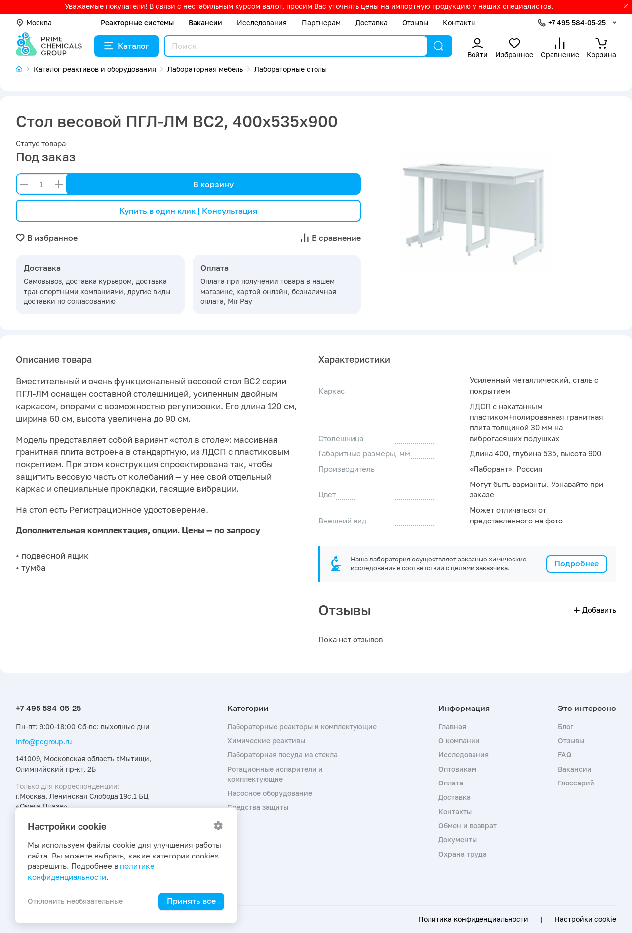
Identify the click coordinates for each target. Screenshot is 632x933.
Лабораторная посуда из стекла (282, 754)
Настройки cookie (585, 919)
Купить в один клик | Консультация (188, 211)
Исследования (262, 22)
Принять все (191, 901)
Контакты (459, 22)
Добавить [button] (595, 609)
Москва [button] (34, 22)
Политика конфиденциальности (473, 919)
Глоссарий (576, 783)
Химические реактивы (266, 740)
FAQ (565, 754)
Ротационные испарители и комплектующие (275, 774)
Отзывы (415, 22)
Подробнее (576, 563)
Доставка (372, 22)
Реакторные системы (137, 22)
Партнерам (321, 22)
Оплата (450, 783)
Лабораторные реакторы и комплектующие (302, 726)
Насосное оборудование (269, 793)
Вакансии (205, 22)
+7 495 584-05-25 (577, 22)
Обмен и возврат (467, 825)
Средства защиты (257, 807)
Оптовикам (457, 769)
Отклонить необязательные (75, 901)
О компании (459, 740)
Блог (565, 726)
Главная (452, 726)
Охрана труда (462, 854)
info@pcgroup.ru (44, 741)
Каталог (126, 46)
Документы (457, 839)
